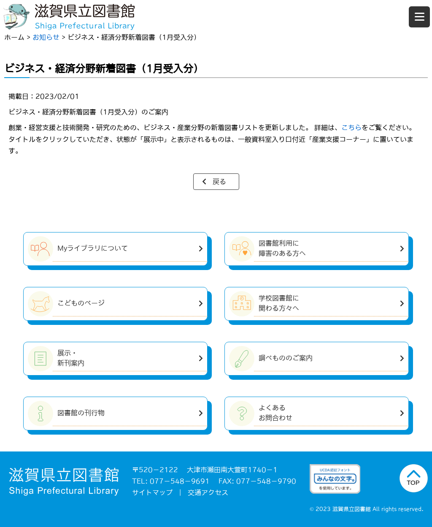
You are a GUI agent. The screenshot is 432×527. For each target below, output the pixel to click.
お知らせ (45, 37)
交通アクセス (208, 492)
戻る (219, 181)
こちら (351, 127)
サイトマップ (152, 492)
